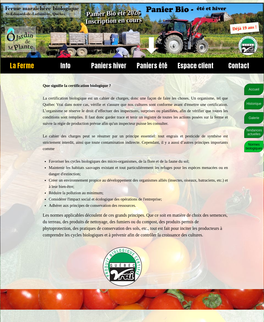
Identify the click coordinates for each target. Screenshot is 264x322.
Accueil (254, 89)
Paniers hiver (109, 65)
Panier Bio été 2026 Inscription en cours (113, 17)
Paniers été (152, 65)
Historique (253, 104)
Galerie (254, 118)
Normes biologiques (254, 146)
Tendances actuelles (254, 132)
